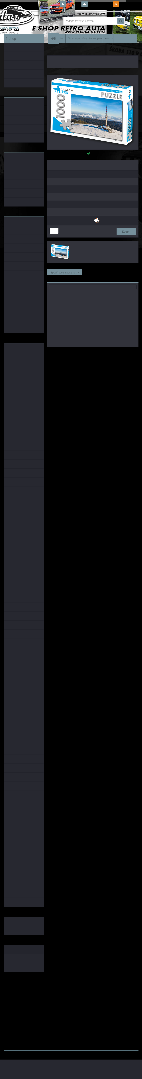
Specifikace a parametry (65, 272)
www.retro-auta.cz (15, 990)
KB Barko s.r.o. (106, 352)
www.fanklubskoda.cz (17, 993)
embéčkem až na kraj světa (20, 999)
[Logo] (28, 21)
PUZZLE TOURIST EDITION (69, 51)
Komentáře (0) (125, 272)
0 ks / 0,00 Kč (128, 3)
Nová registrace (98, 4)
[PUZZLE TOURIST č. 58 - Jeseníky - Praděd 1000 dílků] (92, 76)
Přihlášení (73, 4)
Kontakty (109, 38)
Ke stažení (57, 278)
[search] (120, 21)
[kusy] (54, 231)
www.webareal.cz (40, 1053)
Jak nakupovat (96, 38)
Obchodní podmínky (77, 38)
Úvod (51, 51)
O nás (63, 38)
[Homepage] (54, 38)
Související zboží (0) (98, 272)
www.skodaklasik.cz (16, 996)
